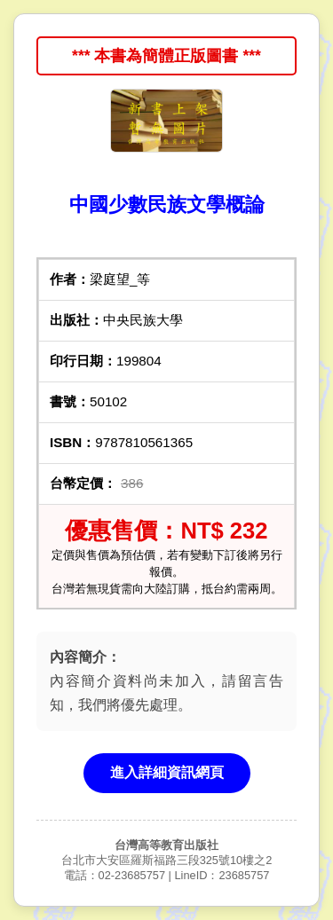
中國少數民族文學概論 (167, 204)
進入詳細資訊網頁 (167, 772)
